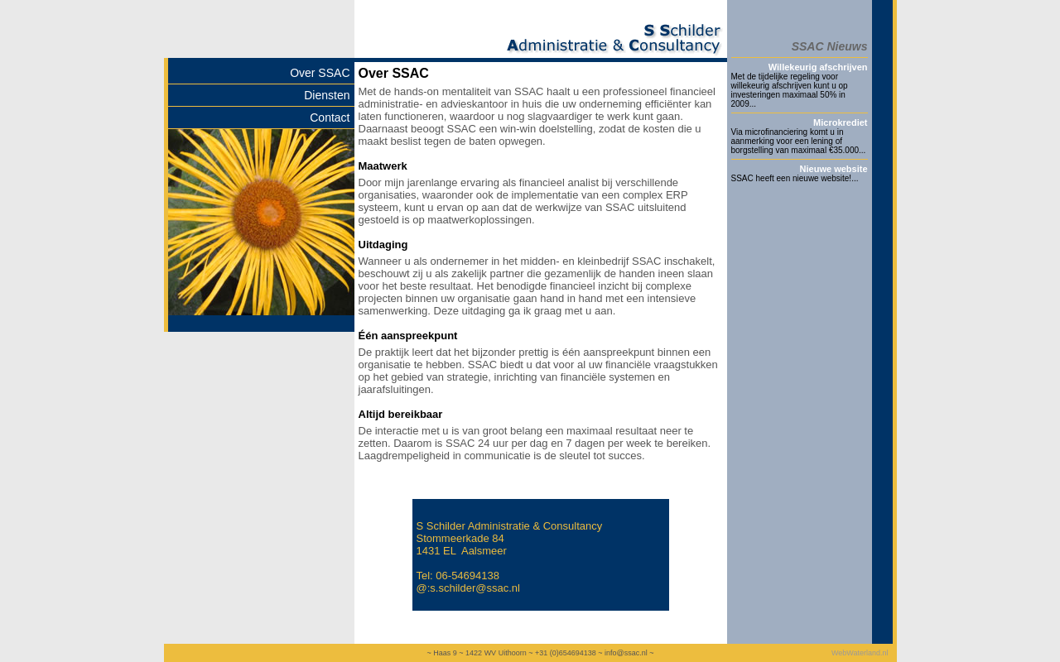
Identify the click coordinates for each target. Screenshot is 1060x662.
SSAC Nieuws (830, 46)
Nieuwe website (834, 169)
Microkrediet (840, 122)
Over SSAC (319, 72)
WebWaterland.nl (860, 653)
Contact (329, 117)
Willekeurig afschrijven (818, 67)
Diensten (326, 95)
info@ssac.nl (626, 653)
